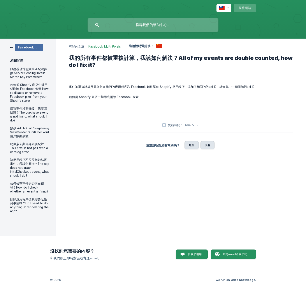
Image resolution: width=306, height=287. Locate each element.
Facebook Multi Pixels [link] (104, 46)
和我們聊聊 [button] (195, 254)
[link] (26, 47)
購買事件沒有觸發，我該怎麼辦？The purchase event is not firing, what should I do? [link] (29, 114)
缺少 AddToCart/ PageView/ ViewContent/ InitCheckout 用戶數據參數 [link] (29, 132)
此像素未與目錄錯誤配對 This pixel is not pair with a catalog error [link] (29, 148)
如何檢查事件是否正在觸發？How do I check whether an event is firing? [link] (29, 187)
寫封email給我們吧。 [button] (236, 254)
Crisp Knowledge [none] (243, 280)
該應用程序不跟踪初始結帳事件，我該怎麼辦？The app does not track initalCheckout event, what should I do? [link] (29, 167)
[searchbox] (153, 25)
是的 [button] (191, 145)
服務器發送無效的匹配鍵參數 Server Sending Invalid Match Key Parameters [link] (28, 73)
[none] (223, 8)
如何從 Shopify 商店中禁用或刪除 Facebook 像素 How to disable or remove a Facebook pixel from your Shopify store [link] (29, 92)
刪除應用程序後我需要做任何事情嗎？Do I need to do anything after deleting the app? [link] (29, 205)
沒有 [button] (207, 145)
